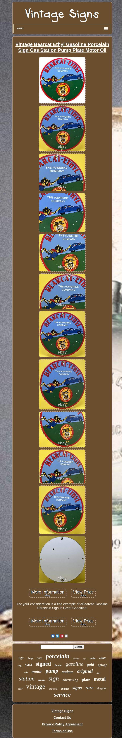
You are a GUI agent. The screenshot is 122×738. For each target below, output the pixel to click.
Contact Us (62, 717)
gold (90, 664)
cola (26, 672)
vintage (35, 686)
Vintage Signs (62, 711)
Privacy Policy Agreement (62, 724)
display (102, 688)
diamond (53, 688)
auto (39, 658)
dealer (58, 665)
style (84, 659)
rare (89, 687)
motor (37, 671)
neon (41, 680)
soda (92, 658)
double (76, 659)
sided (28, 665)
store (99, 673)
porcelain (57, 656)
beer (20, 688)
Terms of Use (62, 731)
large (30, 658)
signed (43, 664)
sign (53, 678)
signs (77, 687)
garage (102, 665)
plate (86, 679)
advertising (70, 680)
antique (67, 672)
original (85, 671)
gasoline (74, 664)
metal (100, 679)
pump (52, 671)
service (62, 694)
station (27, 678)
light (21, 658)
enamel (65, 688)
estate (102, 658)
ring (19, 665)
